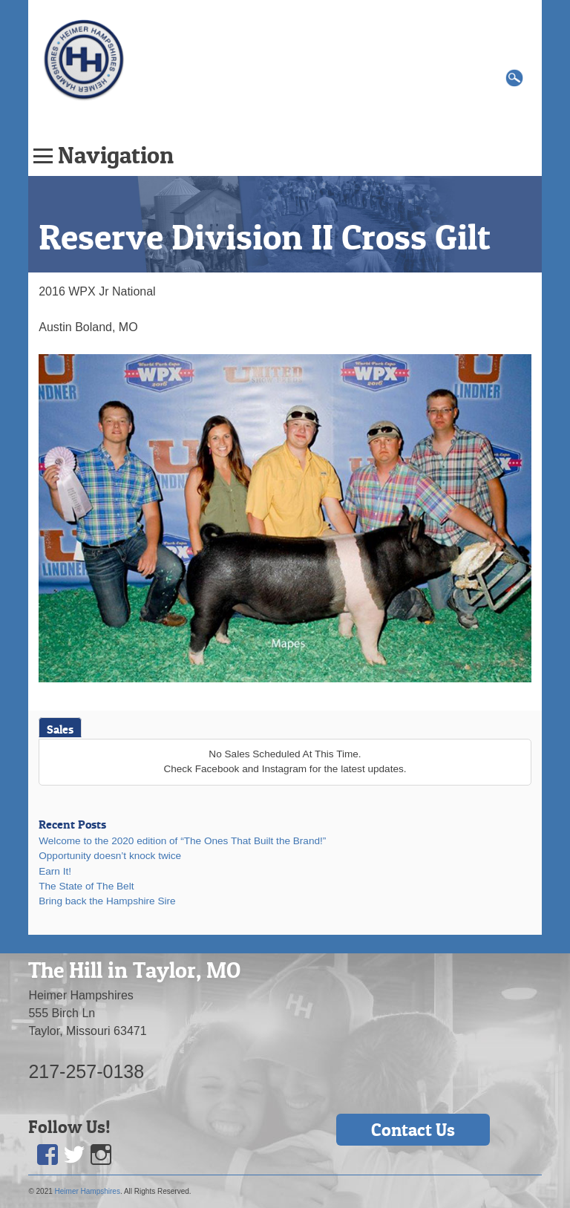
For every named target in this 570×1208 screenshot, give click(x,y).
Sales (60, 729)
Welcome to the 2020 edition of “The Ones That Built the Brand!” (182, 840)
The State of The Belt (86, 886)
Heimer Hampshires (87, 1191)
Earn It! (55, 871)
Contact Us (413, 1129)
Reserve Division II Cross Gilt (265, 237)
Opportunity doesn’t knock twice (110, 855)
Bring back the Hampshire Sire (107, 901)
